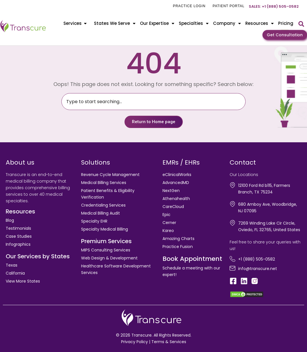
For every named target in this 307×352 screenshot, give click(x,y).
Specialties (193, 24)
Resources (259, 24)
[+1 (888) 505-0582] (232, 259)
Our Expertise (157, 24)
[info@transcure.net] (232, 268)
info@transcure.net (257, 268)
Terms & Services (168, 342)
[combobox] (153, 101)
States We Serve (114, 24)
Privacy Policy (134, 342)
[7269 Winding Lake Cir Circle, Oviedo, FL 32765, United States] (232, 223)
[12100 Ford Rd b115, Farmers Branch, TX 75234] (232, 185)
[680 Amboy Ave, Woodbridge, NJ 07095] (232, 204)
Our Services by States (38, 256)
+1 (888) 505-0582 (256, 259)
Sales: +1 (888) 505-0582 (274, 6)
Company (227, 24)
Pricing (285, 23)
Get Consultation (285, 35)
